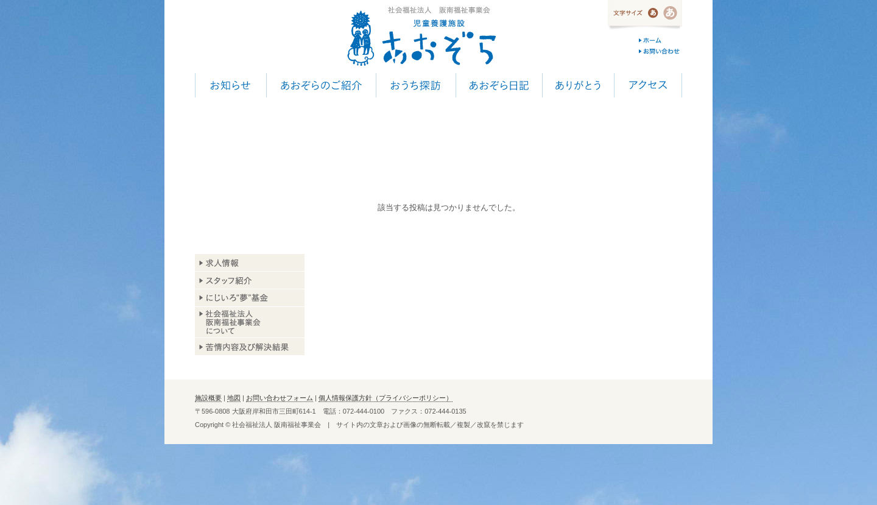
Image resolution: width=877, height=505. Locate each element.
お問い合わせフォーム (279, 397)
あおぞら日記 (499, 85)
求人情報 (250, 263)
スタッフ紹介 (250, 280)
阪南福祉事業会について (250, 322)
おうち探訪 (416, 85)
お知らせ (230, 85)
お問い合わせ (660, 51)
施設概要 (208, 397)
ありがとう (578, 85)
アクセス (648, 85)
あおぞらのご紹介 (321, 85)
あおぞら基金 (250, 298)
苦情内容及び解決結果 (250, 346)
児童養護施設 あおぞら (421, 36)
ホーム (660, 40)
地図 (234, 397)
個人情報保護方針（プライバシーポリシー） (386, 397)
